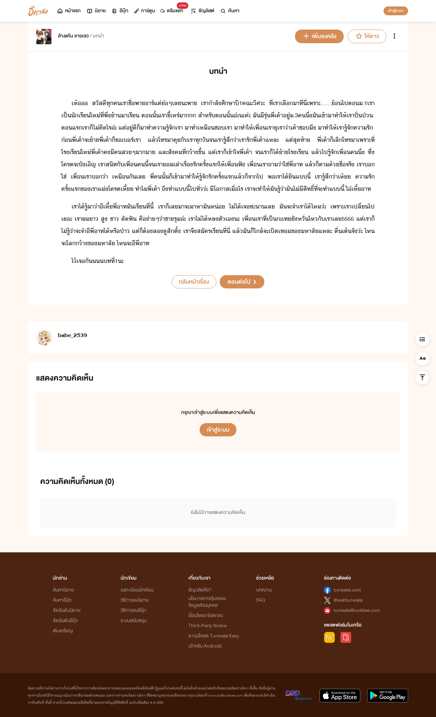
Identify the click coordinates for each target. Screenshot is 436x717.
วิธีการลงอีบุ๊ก (133, 610)
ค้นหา (229, 10)
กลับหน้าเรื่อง (194, 282)
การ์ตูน (144, 10)
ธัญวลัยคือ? (200, 590)
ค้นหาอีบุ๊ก (62, 600)
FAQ (260, 600)
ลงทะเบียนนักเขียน (137, 590)
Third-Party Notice (207, 625)
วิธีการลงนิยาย (135, 600)
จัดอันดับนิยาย (66, 610)
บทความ (264, 590)
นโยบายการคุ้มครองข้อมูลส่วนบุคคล (207, 602)
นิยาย (96, 10)
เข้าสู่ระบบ (396, 10)
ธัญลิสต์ (202, 10)
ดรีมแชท (173, 9)
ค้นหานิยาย (63, 590)
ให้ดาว (367, 36)
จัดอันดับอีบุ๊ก (65, 620)
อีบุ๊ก (119, 10)
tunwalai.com (347, 590)
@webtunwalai (348, 600)
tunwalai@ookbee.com (356, 610)
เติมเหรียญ (63, 631)
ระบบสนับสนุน (133, 620)
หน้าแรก (69, 10)
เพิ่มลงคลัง (319, 36)
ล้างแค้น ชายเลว (73, 36)
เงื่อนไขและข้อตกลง (205, 615)
